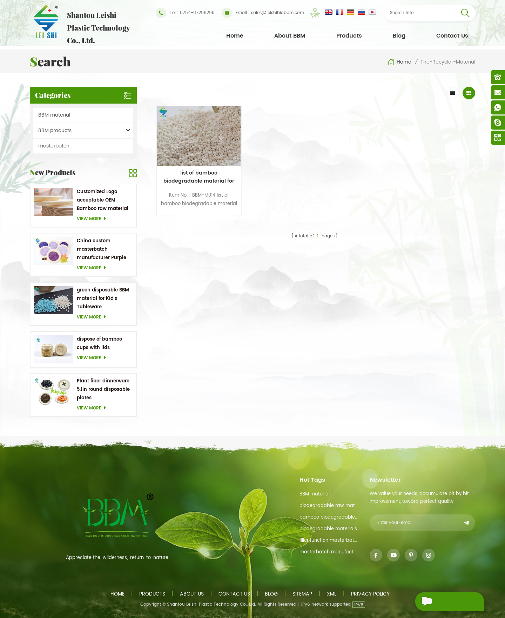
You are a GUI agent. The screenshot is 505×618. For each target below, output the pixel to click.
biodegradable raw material (328, 505)
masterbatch (53, 146)
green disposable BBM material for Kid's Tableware (103, 299)
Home (234, 35)
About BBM (289, 35)
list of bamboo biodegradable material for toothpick (194, 171)
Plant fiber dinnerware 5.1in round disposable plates (103, 389)
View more (93, 219)
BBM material (54, 115)
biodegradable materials (328, 529)
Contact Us (452, 35)
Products (349, 35)
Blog (399, 35)
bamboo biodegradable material (328, 517)
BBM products (55, 130)
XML (331, 594)
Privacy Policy (370, 594)
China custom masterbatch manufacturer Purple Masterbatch (101, 249)
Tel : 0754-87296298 (185, 13)
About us (192, 594)
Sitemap (302, 594)
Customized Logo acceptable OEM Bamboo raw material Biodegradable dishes (102, 200)
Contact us (234, 594)
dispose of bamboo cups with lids (99, 343)
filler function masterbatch (328, 540)
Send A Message (445, 601)
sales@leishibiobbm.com (263, 13)
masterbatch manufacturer (328, 552)
